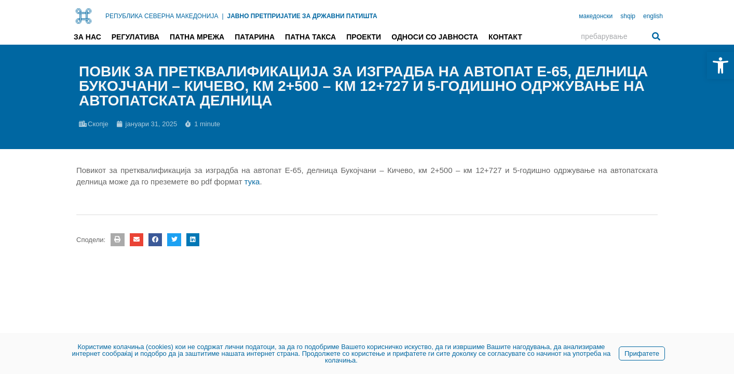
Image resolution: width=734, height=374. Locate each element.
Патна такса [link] (310, 37)
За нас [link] (87, 37)
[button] (117, 239)
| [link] (222, 16)
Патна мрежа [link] (197, 37)
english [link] (653, 16)
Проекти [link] (363, 37)
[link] (720, 65)
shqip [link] (627, 16)
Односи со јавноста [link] (434, 37)
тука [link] (252, 181)
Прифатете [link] (641, 353)
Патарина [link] (255, 37)
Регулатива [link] (135, 37)
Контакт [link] (505, 37)
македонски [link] (596, 16)
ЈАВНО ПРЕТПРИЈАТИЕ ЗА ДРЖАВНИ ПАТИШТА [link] (302, 16)
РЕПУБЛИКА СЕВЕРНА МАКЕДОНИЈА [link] (161, 16)
